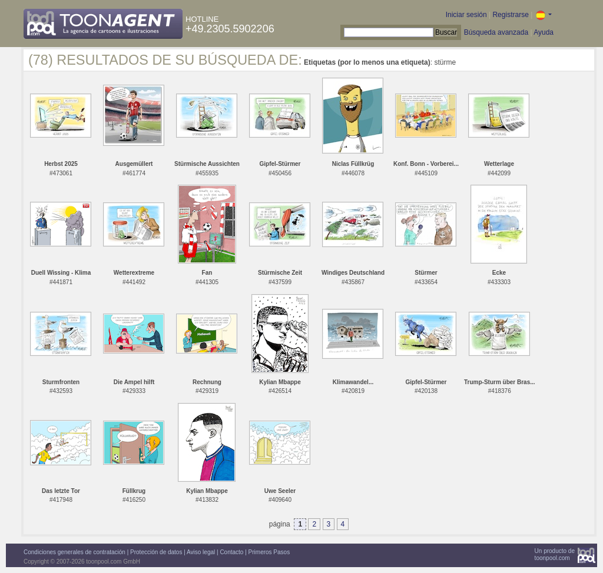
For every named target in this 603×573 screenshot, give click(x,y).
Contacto (231, 552)
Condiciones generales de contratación (74, 552)
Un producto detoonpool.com (555, 554)
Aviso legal (201, 552)
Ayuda (544, 32)
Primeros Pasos (269, 552)
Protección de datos (156, 552)
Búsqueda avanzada (496, 32)
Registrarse (510, 15)
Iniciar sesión (466, 15)
